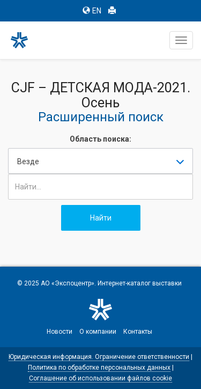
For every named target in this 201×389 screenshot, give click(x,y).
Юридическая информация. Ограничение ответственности (99, 357)
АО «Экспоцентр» (67, 283)
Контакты (137, 331)
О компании (97, 331)
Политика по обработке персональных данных (99, 367)
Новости (59, 331)
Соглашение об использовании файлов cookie (100, 378)
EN (92, 10)
